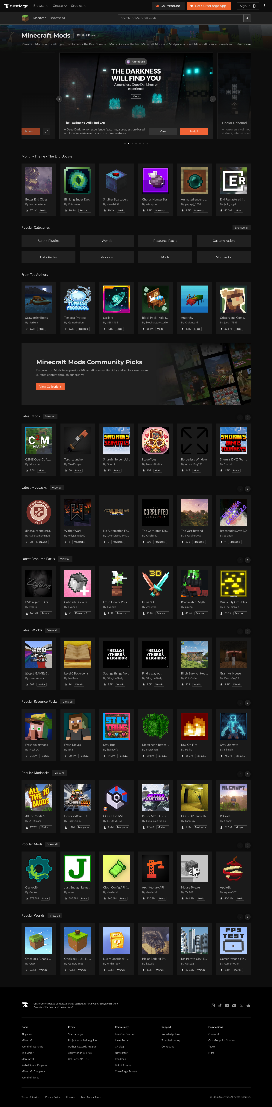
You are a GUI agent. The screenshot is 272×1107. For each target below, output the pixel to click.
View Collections (50, 386)
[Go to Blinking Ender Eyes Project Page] (77, 190)
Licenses (70, 1097)
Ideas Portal (121, 1040)
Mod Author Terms (91, 1097)
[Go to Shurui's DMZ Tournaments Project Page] (233, 450)
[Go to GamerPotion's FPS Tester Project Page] (233, 949)
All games (27, 1034)
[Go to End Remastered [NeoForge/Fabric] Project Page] (233, 190)
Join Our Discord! (125, 1034)
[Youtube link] (227, 1005)
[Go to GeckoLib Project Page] (39, 878)
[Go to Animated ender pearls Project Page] (194, 190)
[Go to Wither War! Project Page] (77, 521)
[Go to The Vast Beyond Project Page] (194, 521)
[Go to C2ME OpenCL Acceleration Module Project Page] (39, 450)
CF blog (119, 1046)
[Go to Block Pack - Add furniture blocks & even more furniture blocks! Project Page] (155, 308)
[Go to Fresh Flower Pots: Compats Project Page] (116, 592)
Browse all (241, 227)
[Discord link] (234, 1005)
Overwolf (213, 1034)
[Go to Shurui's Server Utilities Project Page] (116, 450)
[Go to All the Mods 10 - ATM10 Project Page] (39, 806)
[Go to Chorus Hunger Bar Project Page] (155, 190)
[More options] (264, 6)
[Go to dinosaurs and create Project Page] (39, 521)
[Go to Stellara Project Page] (116, 308)
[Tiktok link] (220, 1005)
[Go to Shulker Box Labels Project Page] (116, 190)
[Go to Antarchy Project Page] (194, 308)
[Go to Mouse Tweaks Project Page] (194, 878)
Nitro (211, 1053)
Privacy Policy (52, 1097)
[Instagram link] (213, 1005)
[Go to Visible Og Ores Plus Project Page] (233, 592)
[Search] (247, 18)
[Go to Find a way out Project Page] (155, 664)
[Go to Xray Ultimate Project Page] (233, 735)
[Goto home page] (16, 6)
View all (50, 416)
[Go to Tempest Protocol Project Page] (77, 308)
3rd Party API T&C (78, 1059)
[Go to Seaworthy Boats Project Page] (39, 308)
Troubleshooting (171, 1040)
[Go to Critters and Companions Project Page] (233, 308)
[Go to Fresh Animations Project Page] (39, 735)
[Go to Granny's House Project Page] (233, 664)
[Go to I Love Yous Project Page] (155, 450)
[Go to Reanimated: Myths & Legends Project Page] (194, 592)
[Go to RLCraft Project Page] (233, 806)
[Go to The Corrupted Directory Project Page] (155, 521)
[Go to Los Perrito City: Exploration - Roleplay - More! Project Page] (194, 949)
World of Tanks (30, 1077)
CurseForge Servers (126, 1071)
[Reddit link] (248, 1005)
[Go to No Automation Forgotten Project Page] (116, 521)
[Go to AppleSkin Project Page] (233, 878)
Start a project (76, 1034)
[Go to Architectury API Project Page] (155, 878)
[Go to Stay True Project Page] (116, 735)
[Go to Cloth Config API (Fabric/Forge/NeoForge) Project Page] (116, 878)
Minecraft (27, 1040)
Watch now (183, 131)
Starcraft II (28, 1059)
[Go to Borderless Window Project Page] (194, 450)
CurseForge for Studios (221, 1040)
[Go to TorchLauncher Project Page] (77, 450)
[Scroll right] (248, 417)
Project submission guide (82, 1040)
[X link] (241, 1005)
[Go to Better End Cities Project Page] (39, 190)
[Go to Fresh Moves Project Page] (77, 735)
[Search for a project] (180, 18)
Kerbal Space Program (34, 1065)
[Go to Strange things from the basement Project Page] (116, 664)
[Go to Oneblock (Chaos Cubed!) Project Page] (39, 949)
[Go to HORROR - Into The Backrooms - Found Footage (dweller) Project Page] (194, 806)
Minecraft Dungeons (33, 1071)
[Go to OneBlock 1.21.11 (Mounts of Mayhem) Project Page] (77, 949)
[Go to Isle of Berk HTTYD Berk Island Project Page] (155, 949)
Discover (39, 18)
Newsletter (121, 1053)
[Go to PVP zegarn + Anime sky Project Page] (39, 592)
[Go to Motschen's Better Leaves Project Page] (155, 735)
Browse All (58, 18)
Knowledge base (171, 1034)
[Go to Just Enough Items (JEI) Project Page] (77, 878)
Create (60, 6)
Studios (79, 6)
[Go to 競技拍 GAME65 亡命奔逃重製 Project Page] (39, 664)
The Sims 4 (28, 1053)
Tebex (211, 1046)
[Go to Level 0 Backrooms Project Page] (77, 664)
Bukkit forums (123, 1065)
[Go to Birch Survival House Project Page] (194, 664)
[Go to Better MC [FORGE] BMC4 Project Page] (155, 806)
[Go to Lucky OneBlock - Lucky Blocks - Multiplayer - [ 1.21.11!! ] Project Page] (116, 949)
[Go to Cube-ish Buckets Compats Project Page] (77, 592)
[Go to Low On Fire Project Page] (194, 735)
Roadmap (120, 1059)
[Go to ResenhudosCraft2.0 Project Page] (233, 521)
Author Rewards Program (82, 1046)
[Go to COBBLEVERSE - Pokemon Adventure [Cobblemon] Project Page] (116, 806)
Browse (41, 6)
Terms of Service (30, 1097)
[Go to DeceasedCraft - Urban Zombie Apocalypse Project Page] (77, 806)
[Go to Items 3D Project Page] (155, 592)
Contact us (168, 1046)
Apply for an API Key (80, 1053)
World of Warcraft (32, 1046)
